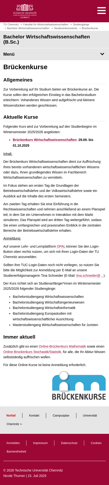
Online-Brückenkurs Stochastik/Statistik (32, 352)
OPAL (61, 246)
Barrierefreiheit (16, 451)
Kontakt (34, 415)
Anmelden (13, 443)
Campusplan (61, 415)
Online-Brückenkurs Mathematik (62, 346)
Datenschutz (69, 443)
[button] (96, 11)
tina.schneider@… (90, 275)
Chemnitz (13, 424)
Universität (90, 415)
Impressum (40, 443)
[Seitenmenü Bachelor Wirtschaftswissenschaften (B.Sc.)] (54, 54)
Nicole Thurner (14, 476)
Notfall (11, 415)
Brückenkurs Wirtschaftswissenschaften (45, 140)
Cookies (96, 443)
